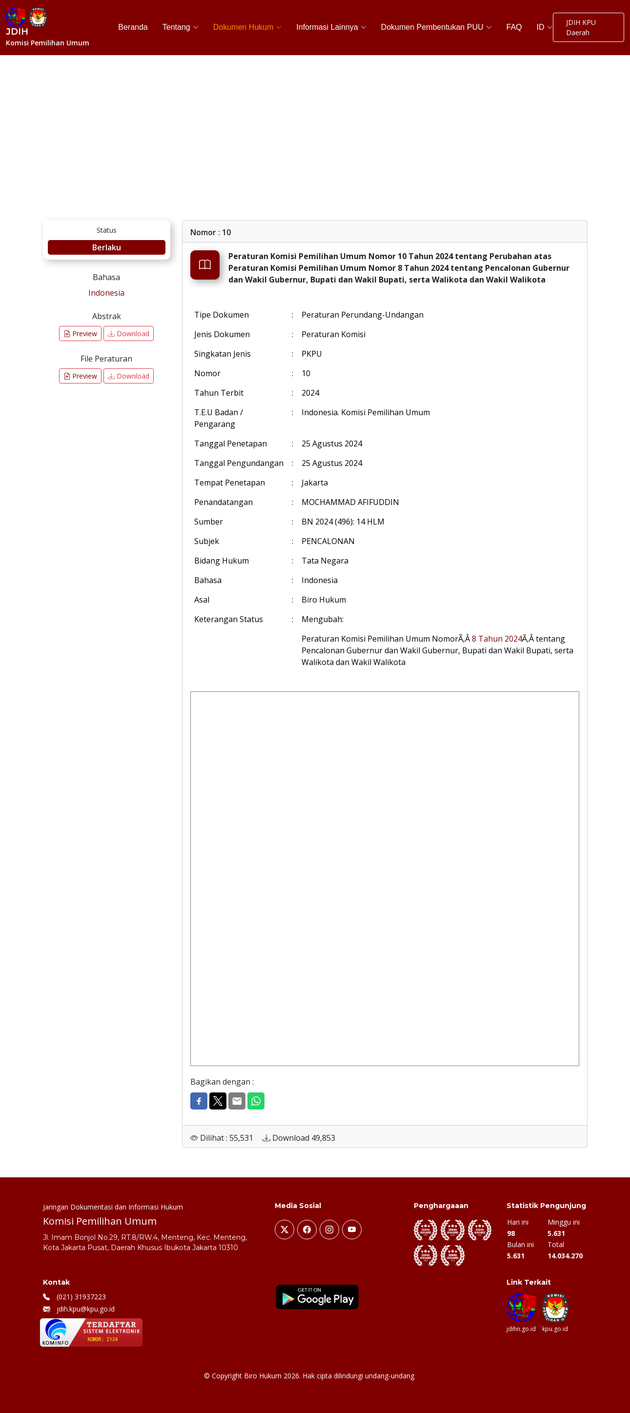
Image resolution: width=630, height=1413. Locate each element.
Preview (80, 333)
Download (128, 333)
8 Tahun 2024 (497, 638)
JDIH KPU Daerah (581, 27)
